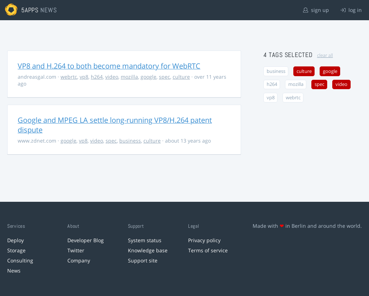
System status (144, 240)
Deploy (15, 240)
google (148, 76)
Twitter (75, 250)
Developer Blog (85, 240)
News (14, 270)
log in (351, 9)
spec (164, 76)
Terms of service (208, 250)
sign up (316, 9)
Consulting (20, 260)
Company (78, 260)
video (111, 76)
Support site (142, 260)
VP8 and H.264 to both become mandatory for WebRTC (109, 66)
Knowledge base (148, 250)
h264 (97, 76)
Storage (16, 250)
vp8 (84, 76)
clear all (325, 55)
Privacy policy (204, 240)
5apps (30, 10)
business (130, 140)
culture (181, 76)
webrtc (69, 76)
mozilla (129, 76)
